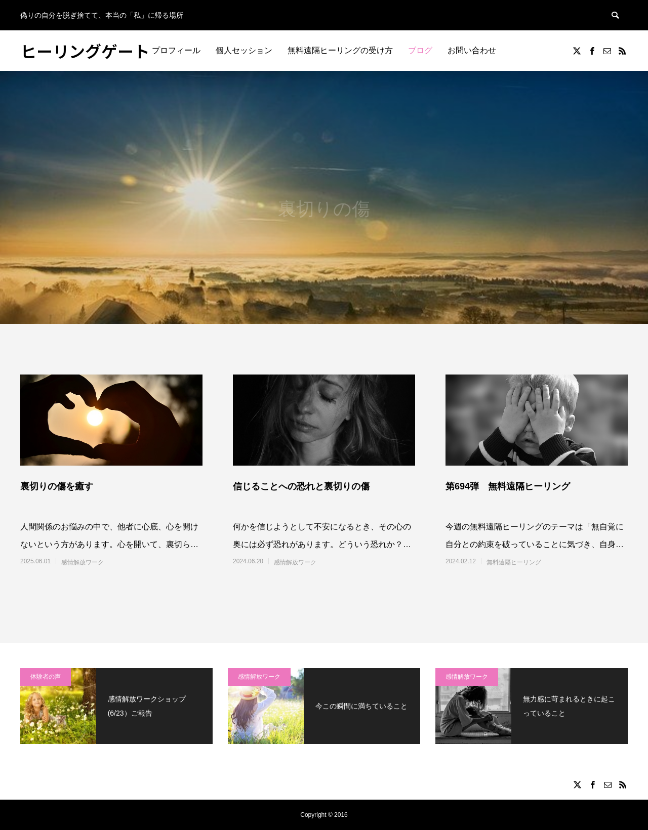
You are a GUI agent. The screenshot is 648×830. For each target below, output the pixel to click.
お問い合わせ (472, 50)
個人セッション (244, 50)
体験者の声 (45, 676)
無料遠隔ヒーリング (514, 562)
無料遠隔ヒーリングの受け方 (340, 50)
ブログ (420, 50)
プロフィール (176, 50)
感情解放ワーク (82, 562)
